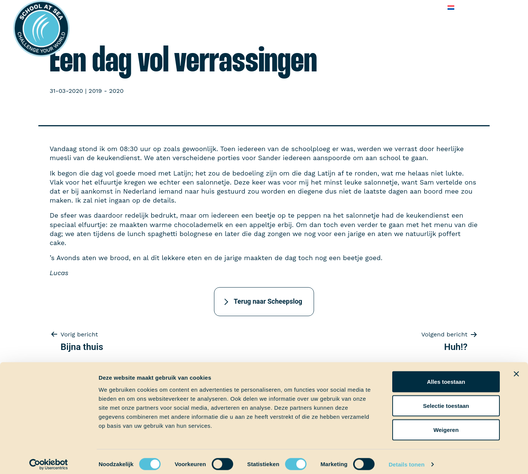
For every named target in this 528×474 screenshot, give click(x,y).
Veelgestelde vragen (376, 7)
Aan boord (150, 7)
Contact (426, 7)
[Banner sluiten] (516, 368)
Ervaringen (189, 7)
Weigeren (445, 424)
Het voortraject (103, 7)
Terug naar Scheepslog (268, 301)
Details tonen (406, 459)
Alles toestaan (446, 376)
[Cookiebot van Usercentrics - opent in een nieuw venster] (49, 459)
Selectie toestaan (446, 400)
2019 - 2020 (106, 90)
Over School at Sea (310, 7)
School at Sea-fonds (243, 7)
